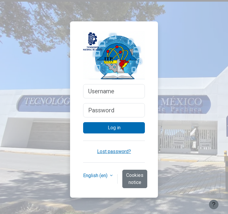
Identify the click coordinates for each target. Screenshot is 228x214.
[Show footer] (213, 204)
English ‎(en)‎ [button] (96, 175)
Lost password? (114, 151)
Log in (114, 127)
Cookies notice (134, 178)
